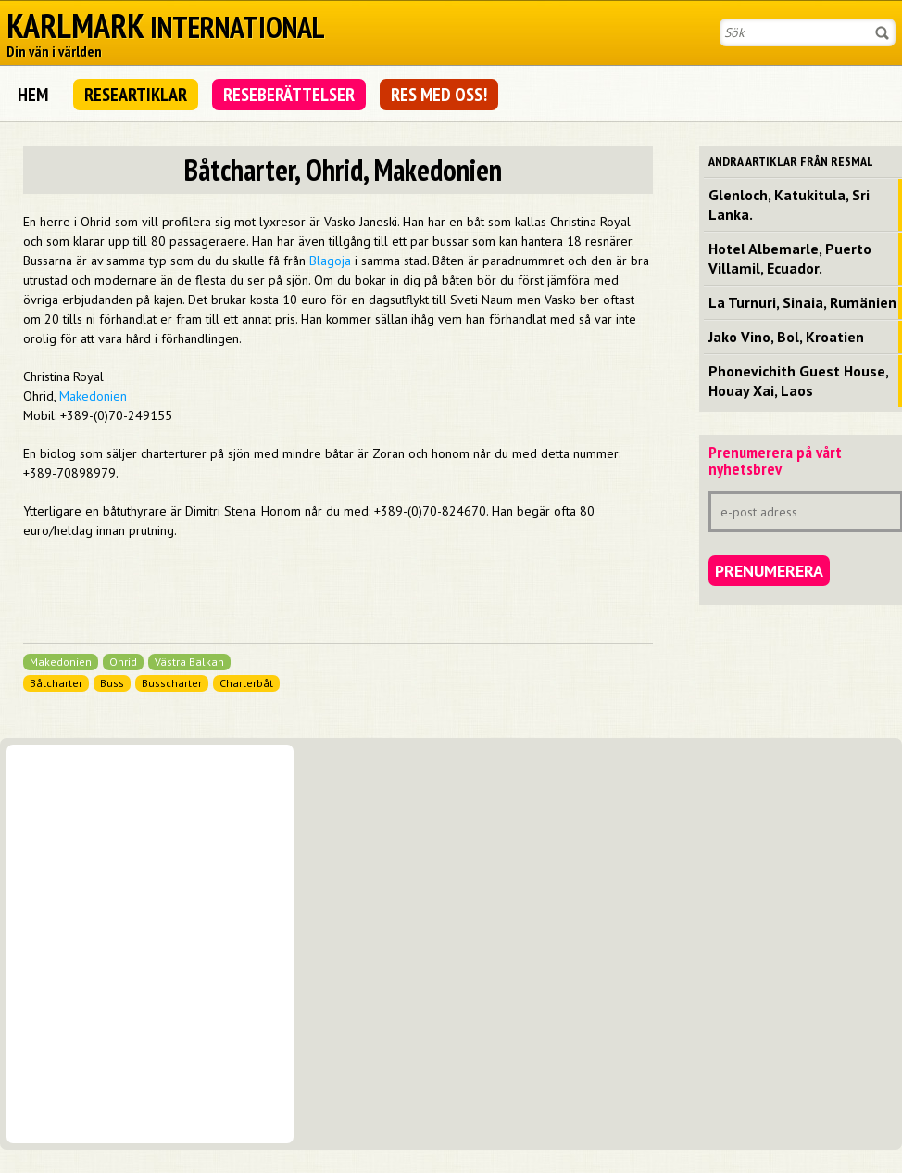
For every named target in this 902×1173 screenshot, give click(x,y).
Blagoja (330, 260)
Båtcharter (56, 683)
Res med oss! (439, 95)
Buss (112, 683)
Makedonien (93, 396)
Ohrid (123, 662)
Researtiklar (135, 95)
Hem (33, 95)
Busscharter (172, 683)
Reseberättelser (289, 95)
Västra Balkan (189, 662)
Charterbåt (246, 683)
